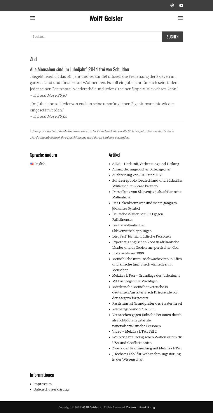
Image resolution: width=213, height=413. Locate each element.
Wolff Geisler (106, 18)
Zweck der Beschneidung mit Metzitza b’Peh (147, 348)
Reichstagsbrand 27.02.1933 (133, 309)
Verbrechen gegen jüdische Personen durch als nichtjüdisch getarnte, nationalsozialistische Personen (147, 320)
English (38, 164)
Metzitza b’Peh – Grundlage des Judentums (146, 276)
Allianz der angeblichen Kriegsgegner (141, 169)
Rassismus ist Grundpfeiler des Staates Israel (147, 303)
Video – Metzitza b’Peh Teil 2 (134, 331)
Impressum (42, 384)
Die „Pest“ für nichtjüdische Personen (141, 236)
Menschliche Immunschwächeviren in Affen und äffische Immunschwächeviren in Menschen (147, 264)
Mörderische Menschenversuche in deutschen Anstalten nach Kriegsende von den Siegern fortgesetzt (145, 292)
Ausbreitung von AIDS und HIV (137, 175)
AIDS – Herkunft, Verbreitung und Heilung (145, 164)
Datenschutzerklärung (51, 389)
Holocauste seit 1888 (128, 253)
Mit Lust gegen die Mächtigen (135, 281)
